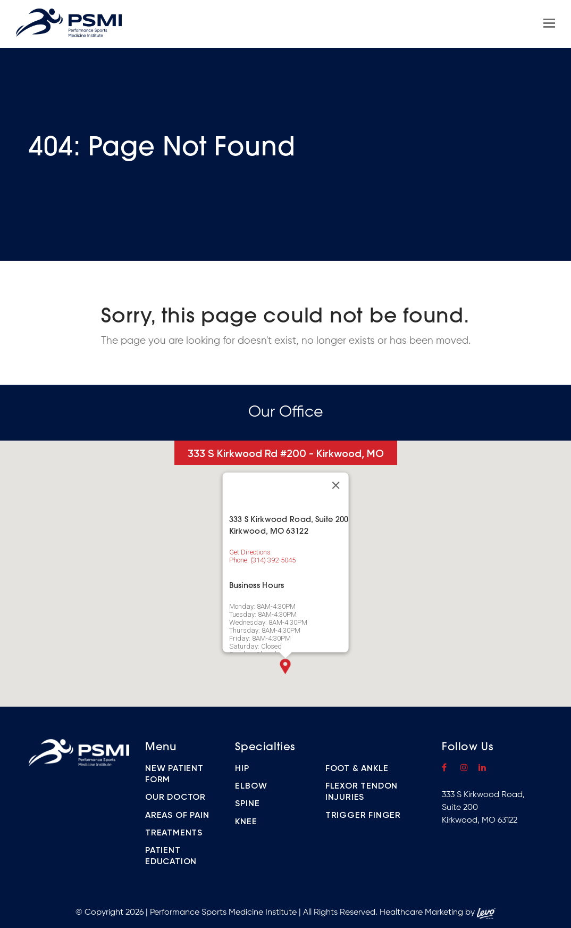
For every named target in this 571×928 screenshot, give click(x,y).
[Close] (335, 485)
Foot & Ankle (357, 768)
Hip (242, 768)
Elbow (251, 786)
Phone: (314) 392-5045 (262, 560)
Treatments (174, 832)
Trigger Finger (363, 815)
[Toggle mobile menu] (549, 24)
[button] (285, 666)
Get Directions (250, 552)
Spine (247, 803)
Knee (246, 821)
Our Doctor (175, 797)
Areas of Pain (177, 815)
